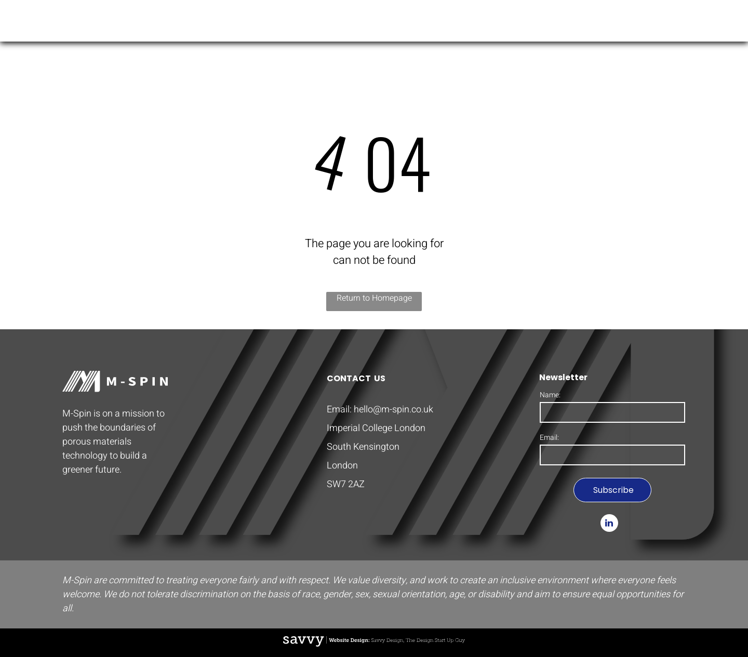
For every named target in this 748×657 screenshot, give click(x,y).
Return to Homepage (374, 298)
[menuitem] (524, 23)
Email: (549, 437)
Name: (550, 395)
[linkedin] (609, 524)
